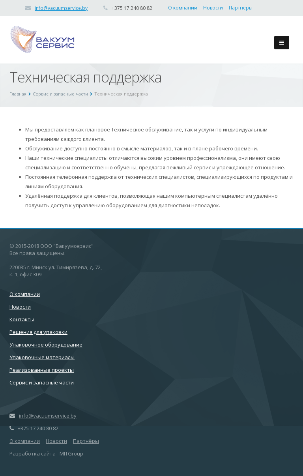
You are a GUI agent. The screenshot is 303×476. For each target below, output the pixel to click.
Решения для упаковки (38, 331)
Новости (213, 7)
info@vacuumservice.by (61, 8)
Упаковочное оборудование (45, 344)
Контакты (21, 319)
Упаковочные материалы (42, 357)
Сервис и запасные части (60, 94)
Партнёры (240, 7)
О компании (182, 7)
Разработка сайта (32, 453)
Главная (17, 94)
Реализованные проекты (41, 369)
